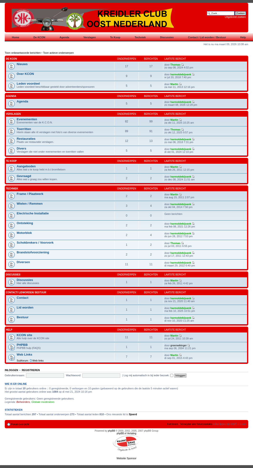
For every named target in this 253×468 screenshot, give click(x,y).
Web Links (24, 354)
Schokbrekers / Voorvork (35, 242)
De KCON (11, 59)
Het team (172, 424)
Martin (174, 84)
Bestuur (23, 317)
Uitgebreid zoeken (235, 16)
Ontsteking (25, 223)
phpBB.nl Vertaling (126, 433)
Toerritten (24, 129)
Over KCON (25, 74)
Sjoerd (133, 414)
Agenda (11, 96)
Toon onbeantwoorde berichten (23, 52)
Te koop (11, 161)
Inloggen (11, 370)
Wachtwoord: (73, 375)
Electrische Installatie (33, 213)
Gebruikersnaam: (15, 375)
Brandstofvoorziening (33, 252)
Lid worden (25, 307)
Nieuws (22, 64)
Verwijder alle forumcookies (196, 424)
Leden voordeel (28, 83)
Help (9, 329)
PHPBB (22, 345)
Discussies (13, 274)
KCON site (24, 335)
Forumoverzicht (20, 424)
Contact (22, 297)
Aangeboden (26, 166)
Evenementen (27, 119)
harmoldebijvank (180, 74)
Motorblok (24, 233)
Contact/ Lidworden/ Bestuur (26, 292)
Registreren (31, 370)
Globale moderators (43, 401)
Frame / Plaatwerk (30, 194)
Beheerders (23, 401)
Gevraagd (24, 176)
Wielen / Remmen (30, 203)
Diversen (23, 262)
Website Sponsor (127, 458)
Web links (38, 360)
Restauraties (26, 138)
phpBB (111, 430)
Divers (21, 148)
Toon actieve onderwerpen (58, 52)
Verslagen (13, 114)
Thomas (175, 64)
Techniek (12, 188)
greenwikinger (178, 345)
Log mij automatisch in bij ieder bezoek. (148, 375)
